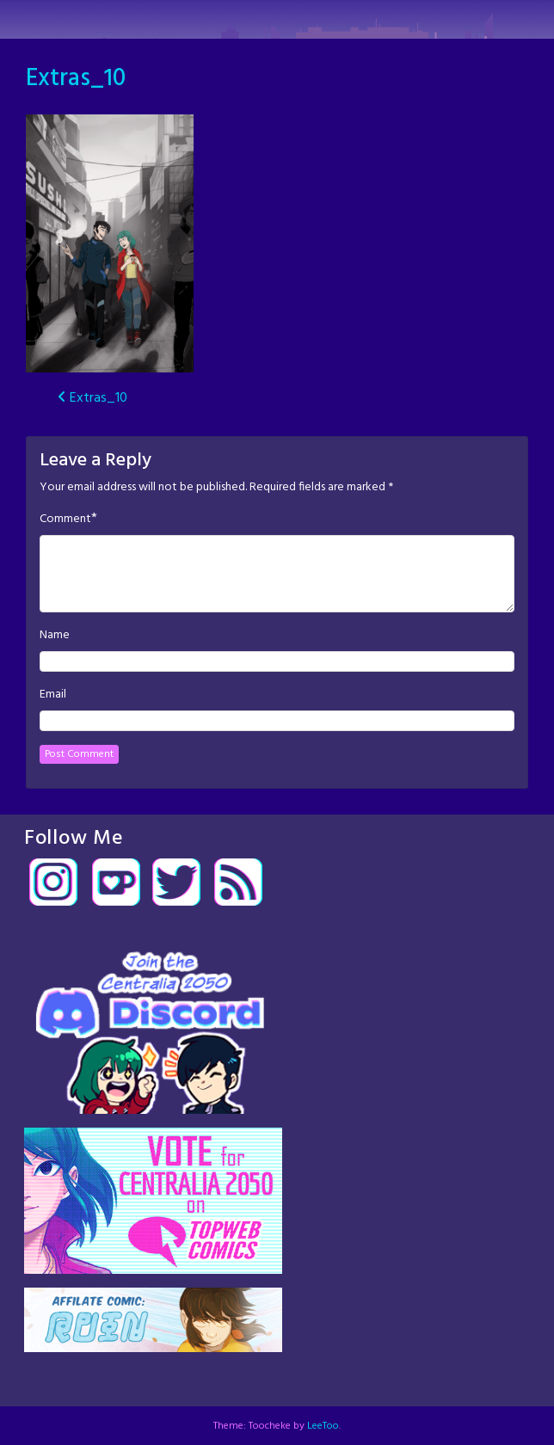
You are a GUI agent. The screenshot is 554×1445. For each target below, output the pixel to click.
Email (53, 695)
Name (55, 635)
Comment (65, 519)
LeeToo (323, 1426)
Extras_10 (76, 78)
